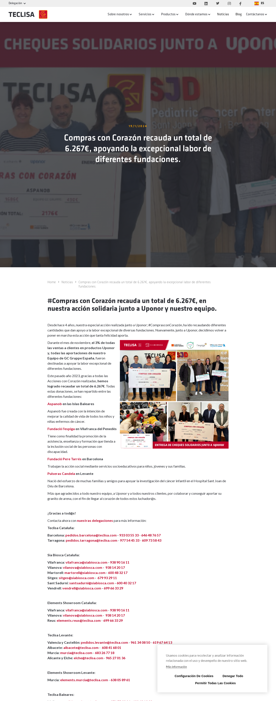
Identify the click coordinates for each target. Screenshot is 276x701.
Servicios (145, 14)
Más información (176, 666)
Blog (238, 14)
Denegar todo (233, 676)
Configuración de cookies (192, 676)
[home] (28, 14)
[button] (259, 3)
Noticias (223, 14)
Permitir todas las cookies (212, 683)
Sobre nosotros (118, 14)
